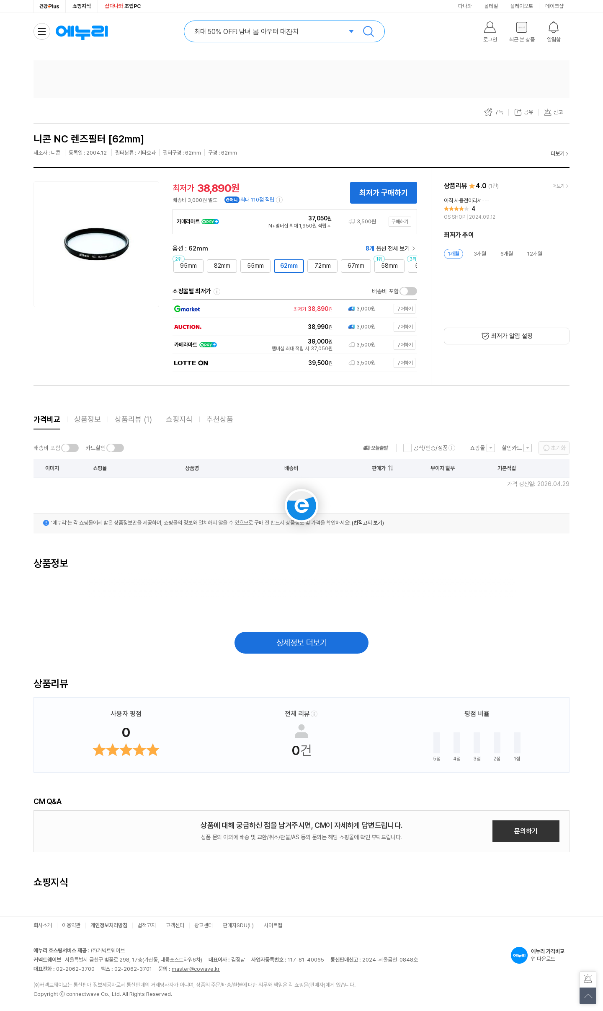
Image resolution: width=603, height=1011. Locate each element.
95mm (188, 265)
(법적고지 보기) (368, 523)
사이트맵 (273, 925)
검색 (368, 31)
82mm (222, 265)
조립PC (123, 6)
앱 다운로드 (540, 955)
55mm (255, 265)
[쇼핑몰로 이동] (293, 309)
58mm (389, 265)
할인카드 (512, 448)
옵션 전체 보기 (388, 248)
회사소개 (43, 925)
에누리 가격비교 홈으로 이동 (81, 31)
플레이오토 (521, 6)
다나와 (465, 6)
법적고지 (146, 925)
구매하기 (400, 222)
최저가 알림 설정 (512, 336)
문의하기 (526, 831)
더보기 (557, 153)
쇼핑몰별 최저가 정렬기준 (217, 291)
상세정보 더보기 (301, 643)
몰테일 (491, 6)
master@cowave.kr (196, 969)
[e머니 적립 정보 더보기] (279, 200)
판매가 (379, 468)
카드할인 (95, 448)
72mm (322, 265)
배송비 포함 (385, 291)
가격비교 (47, 419)
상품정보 (87, 419)
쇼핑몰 (477, 448)
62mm (289, 265)
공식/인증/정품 (430, 448)
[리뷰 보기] (507, 209)
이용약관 (71, 925)
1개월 (453, 254)
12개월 (534, 254)
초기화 (558, 448)
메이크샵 (554, 6)
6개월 (506, 254)
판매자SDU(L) (238, 925)
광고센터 (203, 925)
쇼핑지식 (81, 6)
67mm (356, 265)
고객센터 (175, 925)
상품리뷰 (133, 419)
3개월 (480, 254)
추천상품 (219, 419)
